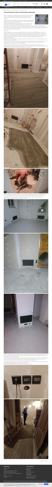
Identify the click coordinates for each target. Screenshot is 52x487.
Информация (7, 466)
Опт (17, 0)
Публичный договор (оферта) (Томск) (10, 472)
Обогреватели (16, 7)
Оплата (15, 0)
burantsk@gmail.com (30, 472)
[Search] (22, 4)
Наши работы (41, 7)
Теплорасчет (20, 0)
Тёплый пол (23, 7)
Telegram (28, 469)
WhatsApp (29, 470)
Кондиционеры (8, 7)
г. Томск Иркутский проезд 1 (32, 475)
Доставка (11, 0)
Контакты (5, 477)
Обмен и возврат (6, 468)
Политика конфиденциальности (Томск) (10, 470)
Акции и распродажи (32, 7)
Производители (25, 0)
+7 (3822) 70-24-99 (34, 3)
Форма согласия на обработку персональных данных (13, 473)
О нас (8, 0)
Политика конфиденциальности (25, 485)
